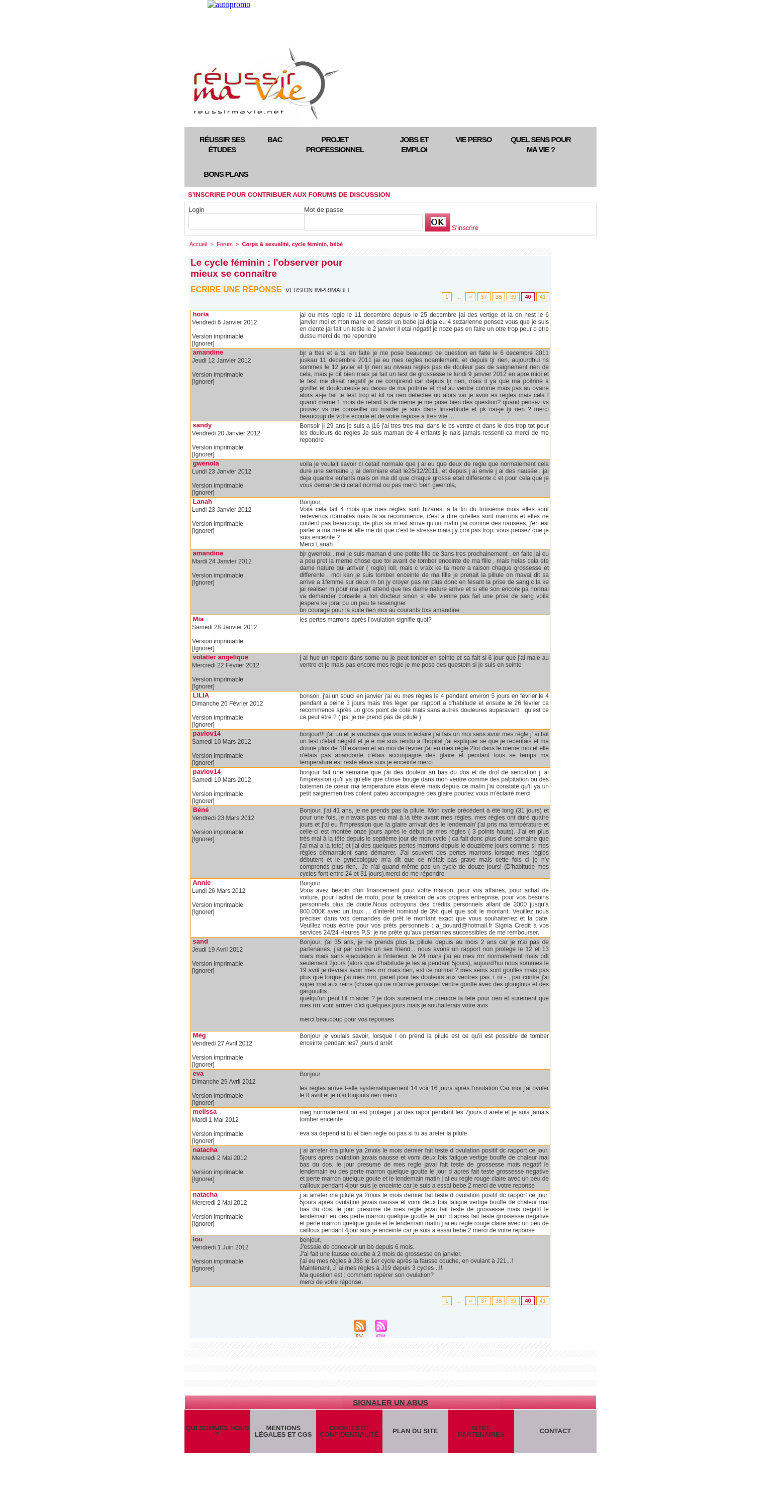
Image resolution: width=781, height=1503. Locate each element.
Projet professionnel (335, 144)
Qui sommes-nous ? (217, 1431)
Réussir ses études (222, 144)
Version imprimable (318, 290)
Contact (555, 1431)
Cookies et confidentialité (349, 1431)
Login (196, 209)
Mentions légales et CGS (283, 1431)
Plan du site (415, 1431)
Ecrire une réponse (235, 289)
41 (543, 297)
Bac (274, 139)
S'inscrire (465, 228)
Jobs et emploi (414, 144)
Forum (225, 244)
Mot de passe (323, 209)
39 (513, 297)
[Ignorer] (203, 343)
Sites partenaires (481, 1431)
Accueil (198, 244)
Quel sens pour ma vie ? (541, 144)
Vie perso (474, 139)
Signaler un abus (390, 1402)
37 (484, 297)
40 (528, 297)
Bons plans (226, 174)
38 (499, 297)
